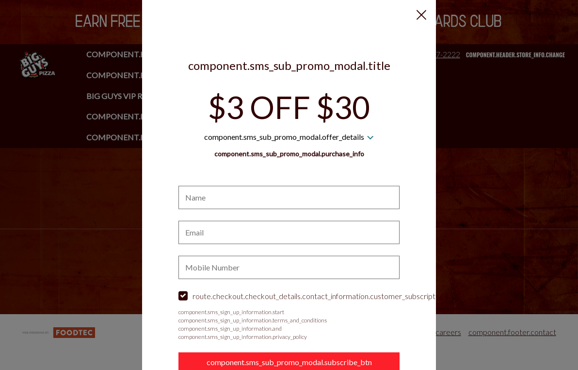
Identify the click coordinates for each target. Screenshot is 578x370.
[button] (421, 15)
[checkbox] (289, 296)
